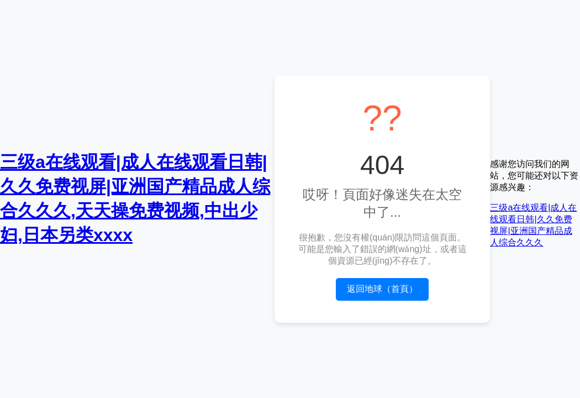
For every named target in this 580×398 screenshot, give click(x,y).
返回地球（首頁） (382, 289)
